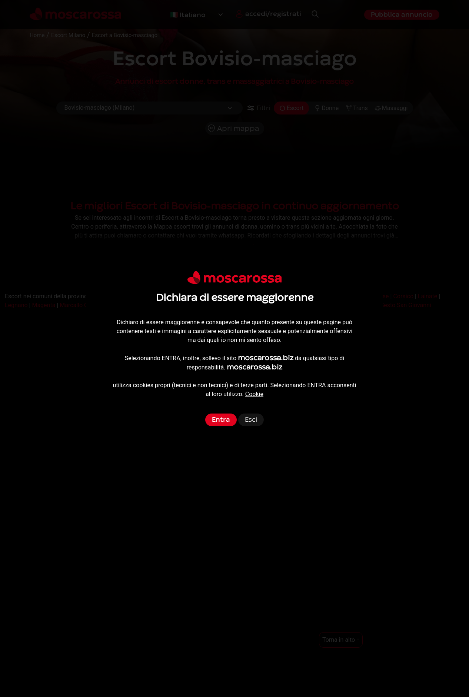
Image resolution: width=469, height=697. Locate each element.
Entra (221, 419)
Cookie (254, 394)
